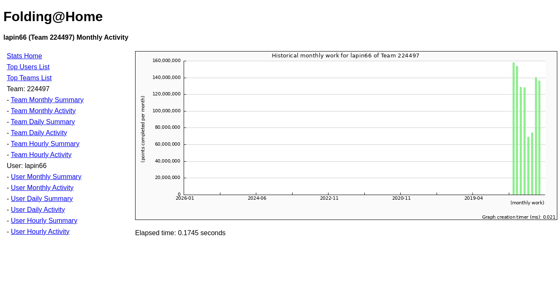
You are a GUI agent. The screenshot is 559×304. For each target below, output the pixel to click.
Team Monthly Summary (47, 99)
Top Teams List (29, 77)
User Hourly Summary (44, 220)
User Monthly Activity (42, 187)
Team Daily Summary (43, 121)
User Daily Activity (38, 209)
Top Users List (28, 67)
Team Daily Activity (39, 132)
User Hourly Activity (40, 231)
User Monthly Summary (46, 176)
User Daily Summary (42, 198)
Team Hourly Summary (45, 143)
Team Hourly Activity (41, 154)
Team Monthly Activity (43, 110)
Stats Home (24, 56)
